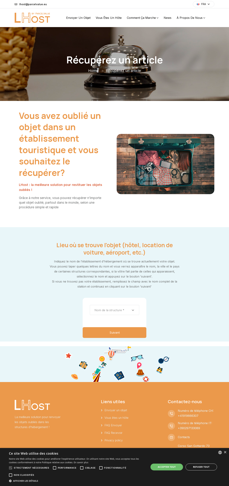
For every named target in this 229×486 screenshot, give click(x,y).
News (167, 18)
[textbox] (114, 310)
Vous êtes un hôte (109, 18)
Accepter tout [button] (167, 466)
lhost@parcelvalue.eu (33, 4)
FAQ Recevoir (113, 433)
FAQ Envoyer (113, 425)
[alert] (114, 467)
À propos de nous (190, 18)
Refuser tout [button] (201, 466)
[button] (77, 481)
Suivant (114, 332)
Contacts (184, 437)
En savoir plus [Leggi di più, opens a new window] (81, 462)
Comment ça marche (141, 18)
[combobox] (114, 310)
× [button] (225, 452)
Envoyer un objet (78, 18)
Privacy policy (113, 440)
